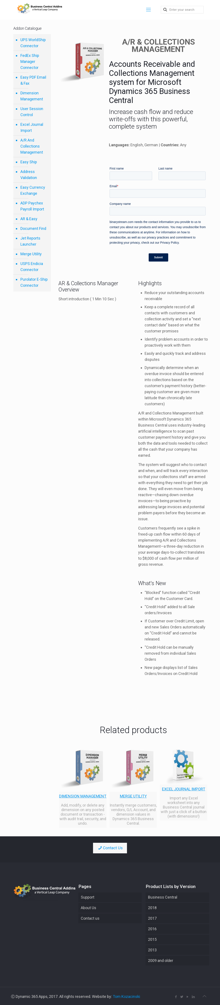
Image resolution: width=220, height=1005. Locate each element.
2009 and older (160, 960)
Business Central (162, 897)
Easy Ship (28, 162)
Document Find (33, 228)
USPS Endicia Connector (31, 266)
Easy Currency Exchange (32, 190)
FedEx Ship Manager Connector (29, 61)
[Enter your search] (182, 10)
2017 (152, 918)
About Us (88, 907)
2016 (152, 929)
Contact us (90, 918)
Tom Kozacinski (126, 996)
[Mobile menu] (148, 9)
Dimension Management (31, 96)
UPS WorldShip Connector (33, 42)
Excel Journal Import (31, 127)
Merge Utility (31, 254)
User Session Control (31, 111)
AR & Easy (28, 219)
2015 (152, 939)
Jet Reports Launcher (30, 241)
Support (87, 897)
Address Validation (28, 174)
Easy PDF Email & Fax (33, 80)
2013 (152, 950)
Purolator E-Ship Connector (34, 282)
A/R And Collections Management (31, 146)
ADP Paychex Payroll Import (32, 206)
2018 (152, 907)
